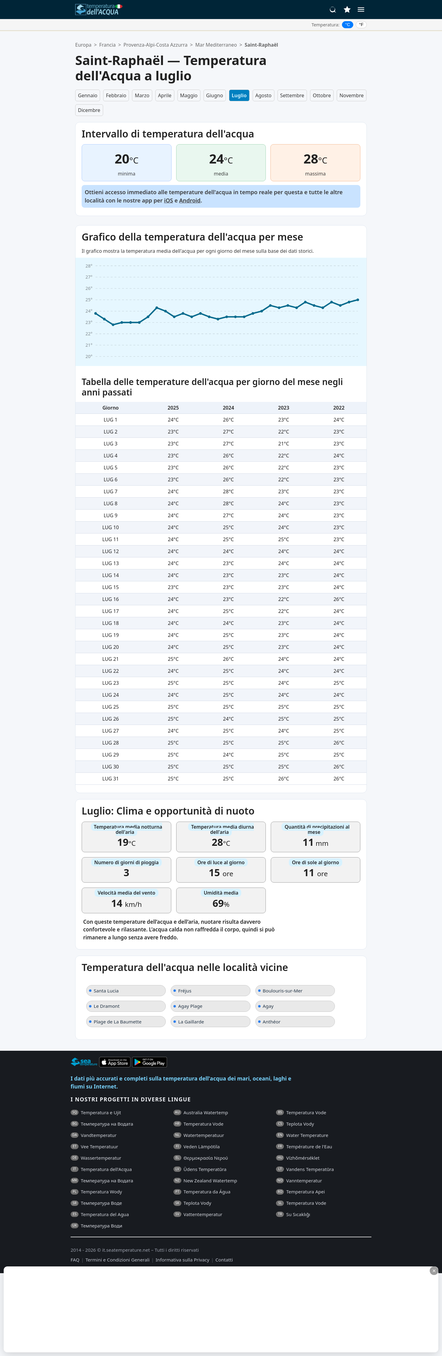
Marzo (142, 95)
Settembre (292, 95)
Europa (83, 44)
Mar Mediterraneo (216, 44)
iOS (168, 200)
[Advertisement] (149, 1309)
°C (347, 24)
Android (190, 200)
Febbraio (116, 95)
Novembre (351, 95)
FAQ (75, 1260)
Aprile (165, 95)
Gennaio (87, 95)
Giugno (214, 95)
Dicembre (89, 110)
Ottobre (322, 95)
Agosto (263, 95)
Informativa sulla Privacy (182, 1260)
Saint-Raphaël (261, 44)
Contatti (224, 1260)
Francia (107, 44)
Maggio (189, 95)
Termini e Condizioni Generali (117, 1260)
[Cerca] (333, 9)
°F (361, 24)
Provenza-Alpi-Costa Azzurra (155, 44)
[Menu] (361, 9)
